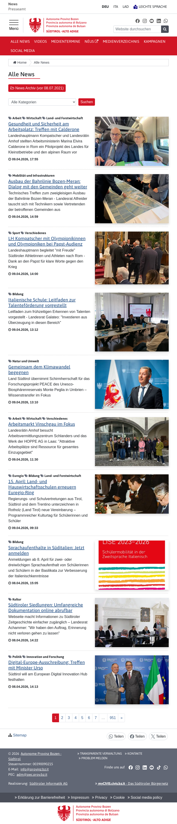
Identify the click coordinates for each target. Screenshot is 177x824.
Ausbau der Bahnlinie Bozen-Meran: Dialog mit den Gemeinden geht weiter (47, 183)
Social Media (23, 50)
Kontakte (133, 753)
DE (105, 6)
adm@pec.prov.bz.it (32, 774)
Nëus (91, 41)
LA (126, 6)
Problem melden (93, 758)
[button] (138, 20)
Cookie (117, 797)
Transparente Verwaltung (99, 753)
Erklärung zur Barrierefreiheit (40, 797)
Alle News (20, 41)
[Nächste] (121, 718)
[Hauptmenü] (13, 25)
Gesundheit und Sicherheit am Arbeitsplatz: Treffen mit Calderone (43, 126)
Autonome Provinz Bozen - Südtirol (35, 756)
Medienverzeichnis (121, 41)
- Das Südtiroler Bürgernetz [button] (131, 783)
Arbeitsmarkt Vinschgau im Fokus (41, 424)
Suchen (86, 102)
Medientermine (65, 41)
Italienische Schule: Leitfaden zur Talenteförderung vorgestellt (42, 302)
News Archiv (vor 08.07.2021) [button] (37, 88)
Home (20, 62)
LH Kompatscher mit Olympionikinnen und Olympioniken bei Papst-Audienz (47, 241)
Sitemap (20, 735)
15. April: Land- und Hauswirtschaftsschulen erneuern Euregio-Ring (42, 487)
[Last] (112, 718)
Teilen (116, 736)
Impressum (78, 797)
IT (115, 6)
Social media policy (145, 797)
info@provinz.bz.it (35, 769)
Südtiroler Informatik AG (49, 783)
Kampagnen (154, 41)
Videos (40, 41)
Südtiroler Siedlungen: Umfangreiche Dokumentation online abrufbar (45, 607)
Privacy (99, 797)
